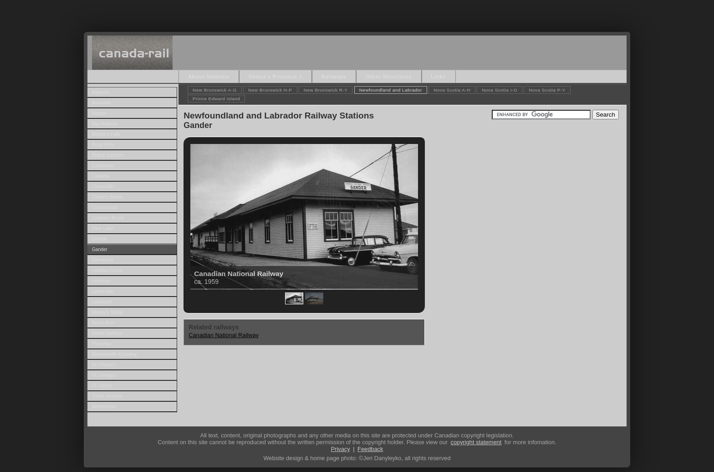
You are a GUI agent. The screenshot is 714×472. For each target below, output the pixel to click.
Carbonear (103, 165)
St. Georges (104, 375)
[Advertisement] (357, 13)
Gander (99, 249)
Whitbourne (104, 406)
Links (438, 76)
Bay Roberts (104, 123)
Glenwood (102, 259)
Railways (333, 76)
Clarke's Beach (107, 197)
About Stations (209, 76)
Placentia (101, 343)
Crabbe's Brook (107, 218)
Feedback (370, 449)
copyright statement (476, 442)
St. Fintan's (103, 364)
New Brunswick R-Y (326, 89)
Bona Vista (103, 144)
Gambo (99, 238)
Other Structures (389, 76)
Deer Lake (102, 228)
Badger (99, 113)
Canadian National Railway (224, 335)
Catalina (100, 176)
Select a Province (273, 76)
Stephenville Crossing (114, 354)
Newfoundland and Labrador (390, 89)
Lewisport (102, 301)
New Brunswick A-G (215, 89)
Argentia (100, 92)
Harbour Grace (107, 270)
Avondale (101, 102)
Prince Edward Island (216, 98)
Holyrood (101, 280)
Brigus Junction (107, 155)
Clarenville (102, 186)
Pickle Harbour (107, 333)
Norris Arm (103, 322)
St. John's (102, 385)
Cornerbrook (104, 207)
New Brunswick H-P (270, 89)
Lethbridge (103, 291)
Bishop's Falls (106, 134)
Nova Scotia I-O (499, 89)
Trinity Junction (107, 396)
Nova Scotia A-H (452, 89)
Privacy (340, 449)
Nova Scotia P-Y (547, 89)
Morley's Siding (107, 312)
